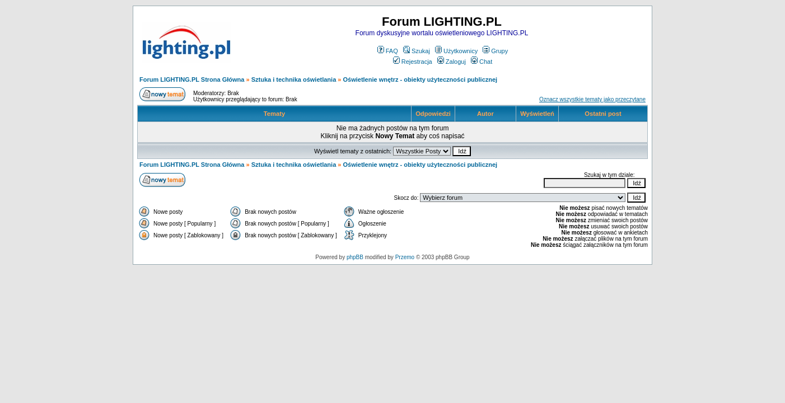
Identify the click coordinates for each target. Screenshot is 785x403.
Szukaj (416, 51)
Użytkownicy (456, 51)
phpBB (355, 257)
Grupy (495, 51)
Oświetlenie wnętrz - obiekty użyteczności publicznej (420, 79)
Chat (481, 61)
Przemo (404, 257)
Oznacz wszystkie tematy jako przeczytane (592, 99)
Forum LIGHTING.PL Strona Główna (191, 79)
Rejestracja (412, 61)
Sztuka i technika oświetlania (294, 79)
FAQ (387, 51)
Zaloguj (451, 61)
